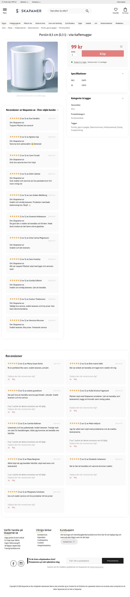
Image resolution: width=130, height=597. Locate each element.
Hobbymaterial (15, 23)
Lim (96, 23)
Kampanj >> (36, 2)
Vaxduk (88, 23)
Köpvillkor (41, 537)
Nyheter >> (24, 2)
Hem (4, 28)
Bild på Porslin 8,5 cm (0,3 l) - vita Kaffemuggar (31, 96)
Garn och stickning (55, 23)
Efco (73, 109)
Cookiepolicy (42, 540)
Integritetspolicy (44, 545)
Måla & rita (28, 23)
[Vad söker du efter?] (70, 10)
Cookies (40, 543)
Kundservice (42, 535)
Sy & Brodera (70, 23)
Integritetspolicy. (97, 567)
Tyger (80, 23)
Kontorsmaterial (106, 23)
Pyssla (4, 23)
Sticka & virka (40, 23)
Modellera (119, 23)
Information (121, 2)
